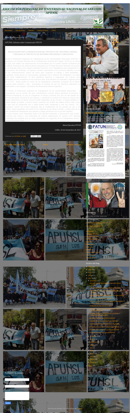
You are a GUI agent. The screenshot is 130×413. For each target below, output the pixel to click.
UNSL (54, 30)
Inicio (45, 144)
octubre (92, 339)
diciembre (93, 281)
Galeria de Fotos (42, 30)
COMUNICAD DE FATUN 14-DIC (101, 306)
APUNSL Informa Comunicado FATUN (102, 332)
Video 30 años (90, 257)
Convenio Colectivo (92, 239)
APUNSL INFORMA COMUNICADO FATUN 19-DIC (107, 295)
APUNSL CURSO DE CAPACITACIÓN (102, 318)
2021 (90, 267)
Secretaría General (92, 236)
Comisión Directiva (92, 234)
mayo (92, 353)
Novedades (8, 30)
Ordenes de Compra (92, 252)
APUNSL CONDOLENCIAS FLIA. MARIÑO (104, 321)
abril (91, 356)
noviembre (93, 336)
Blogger (79, 408)
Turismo (31, 30)
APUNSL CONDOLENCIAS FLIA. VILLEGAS (104, 324)
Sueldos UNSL (91, 255)
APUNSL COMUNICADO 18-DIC (100, 298)
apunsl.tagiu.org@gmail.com (94, 226)
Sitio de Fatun (20, 30)
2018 (90, 275)
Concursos (89, 247)
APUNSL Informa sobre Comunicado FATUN (104, 327)
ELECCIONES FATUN (94, 113)
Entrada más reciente (15, 144)
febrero (92, 362)
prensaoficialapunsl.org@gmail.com (97, 222)
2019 (90, 272)
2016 (90, 366)
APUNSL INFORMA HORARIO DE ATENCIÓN (105, 288)
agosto (92, 345)
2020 (90, 269)
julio (91, 348)
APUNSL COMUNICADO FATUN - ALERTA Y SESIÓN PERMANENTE (105, 314)
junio (92, 351)
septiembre (94, 342)
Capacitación (90, 244)
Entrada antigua (73, 144)
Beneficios (89, 249)
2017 (90, 278)
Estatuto (88, 242)
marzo (92, 359)
